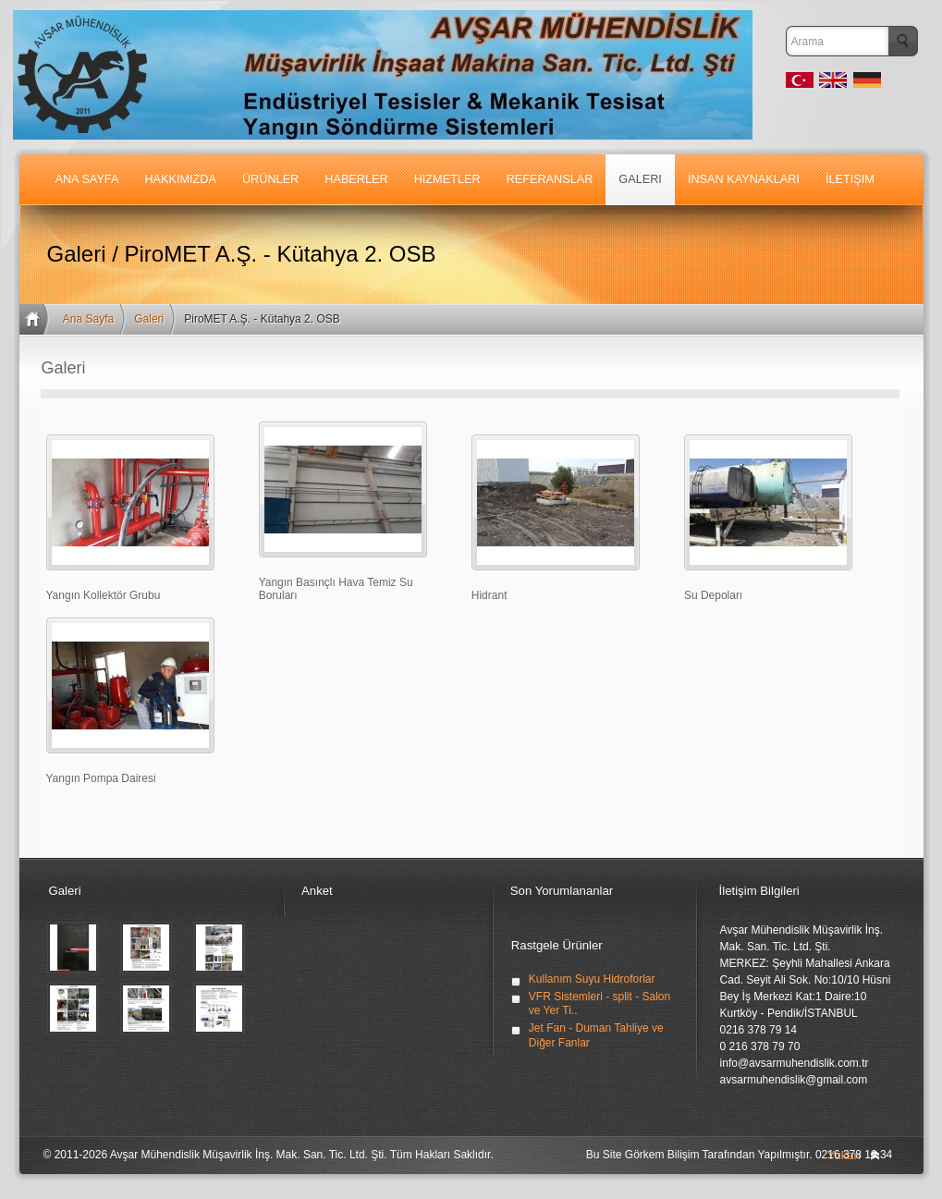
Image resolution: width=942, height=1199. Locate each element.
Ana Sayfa (88, 318)
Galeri (149, 318)
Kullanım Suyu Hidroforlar (592, 979)
